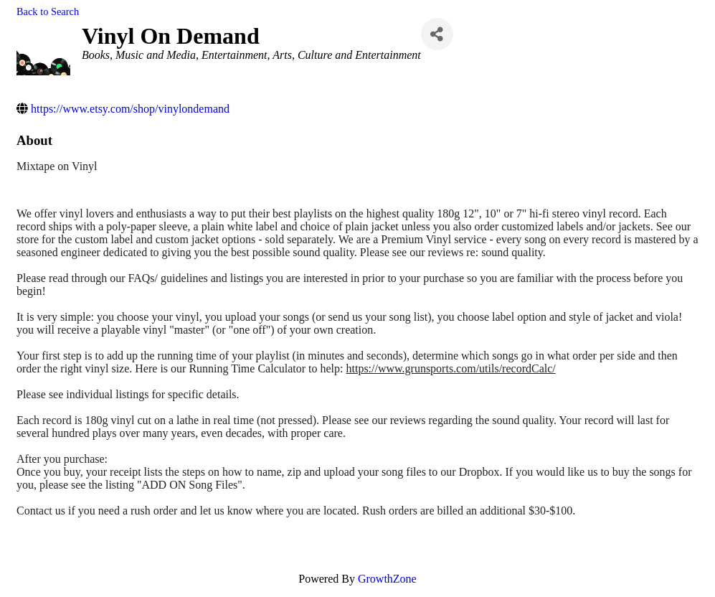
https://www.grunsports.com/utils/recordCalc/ (450, 368)
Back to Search (47, 11)
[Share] (437, 34)
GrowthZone (387, 579)
